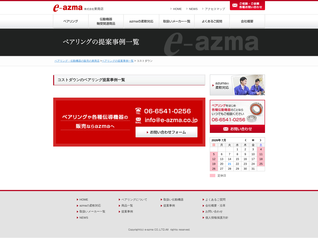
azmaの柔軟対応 (90, 205)
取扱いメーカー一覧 (92, 211)
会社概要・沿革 (215, 205)
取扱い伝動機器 (173, 199)
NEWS (193, 9)
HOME (177, 9)
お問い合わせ (214, 211)
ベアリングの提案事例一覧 (118, 60)
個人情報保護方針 (216, 217)
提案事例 (127, 211)
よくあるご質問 (215, 199)
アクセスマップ (215, 9)
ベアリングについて (134, 199)
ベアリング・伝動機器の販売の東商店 (77, 60)
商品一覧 (127, 205)
